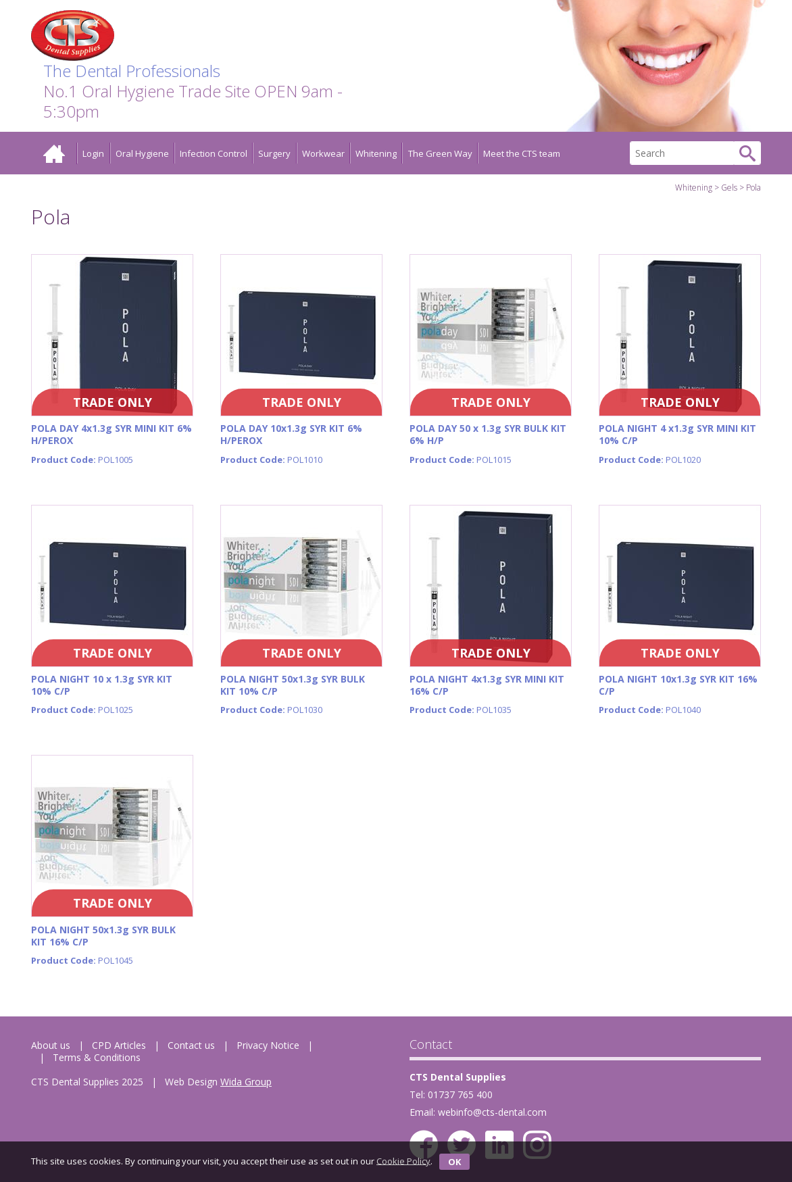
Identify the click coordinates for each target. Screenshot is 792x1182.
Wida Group (246, 1081)
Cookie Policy (403, 1160)
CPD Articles (119, 1045)
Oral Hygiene (142, 153)
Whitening (376, 153)
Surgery (274, 153)
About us (50, 1045)
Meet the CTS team (521, 153)
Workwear (323, 153)
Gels (729, 187)
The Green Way (440, 153)
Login (93, 153)
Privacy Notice (268, 1045)
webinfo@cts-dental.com (492, 1112)
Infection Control (213, 153)
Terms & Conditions (97, 1057)
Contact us (191, 1045)
